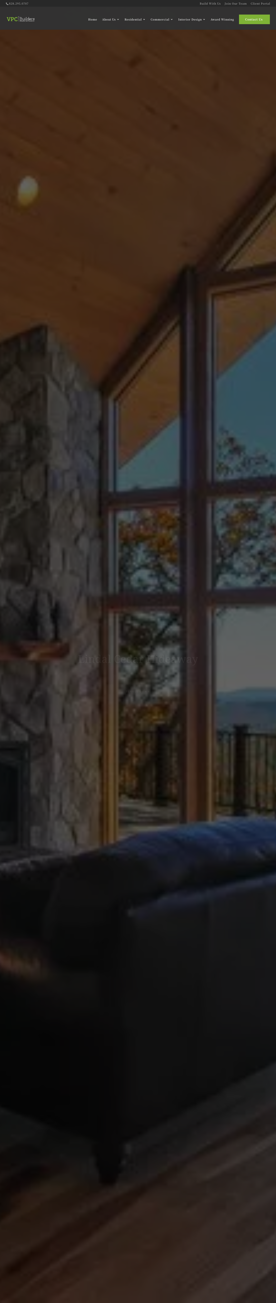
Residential (133, 19)
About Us (109, 19)
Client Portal (260, 3)
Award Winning (222, 19)
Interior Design (190, 19)
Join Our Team (236, 3)
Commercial (160, 19)
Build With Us (210, 3)
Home (92, 19)
